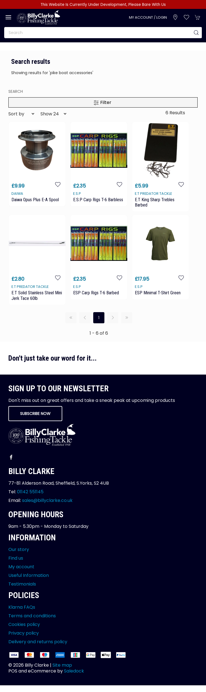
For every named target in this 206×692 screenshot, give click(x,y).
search (15, 91)
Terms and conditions (32, 616)
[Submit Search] (196, 32)
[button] (8, 17)
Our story (18, 549)
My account (21, 567)
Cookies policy (24, 624)
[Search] (103, 32)
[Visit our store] (175, 17)
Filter (102, 102)
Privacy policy (23, 633)
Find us (15, 558)
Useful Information (28, 575)
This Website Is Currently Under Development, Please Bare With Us (103, 4)
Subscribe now (35, 413)
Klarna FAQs (21, 607)
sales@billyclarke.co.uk (47, 500)
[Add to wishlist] (58, 184)
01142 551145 (30, 492)
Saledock (74, 671)
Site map (62, 665)
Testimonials (22, 584)
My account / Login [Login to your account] (148, 17)
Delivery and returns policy (37, 641)
